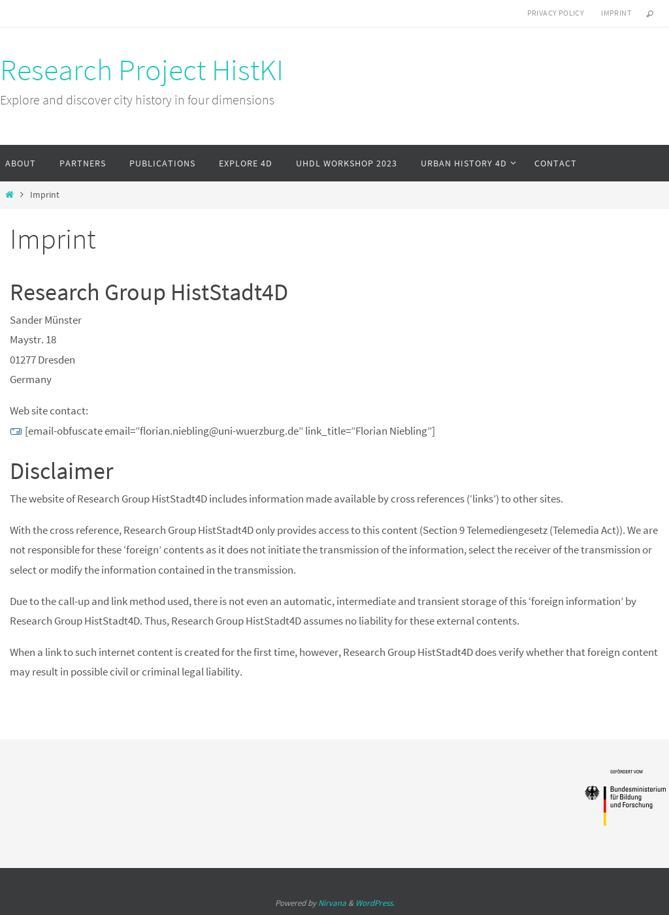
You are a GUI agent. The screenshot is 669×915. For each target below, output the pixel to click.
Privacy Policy (556, 13)
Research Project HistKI (142, 70)
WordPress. (375, 902)
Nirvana (332, 902)
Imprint (616, 13)
